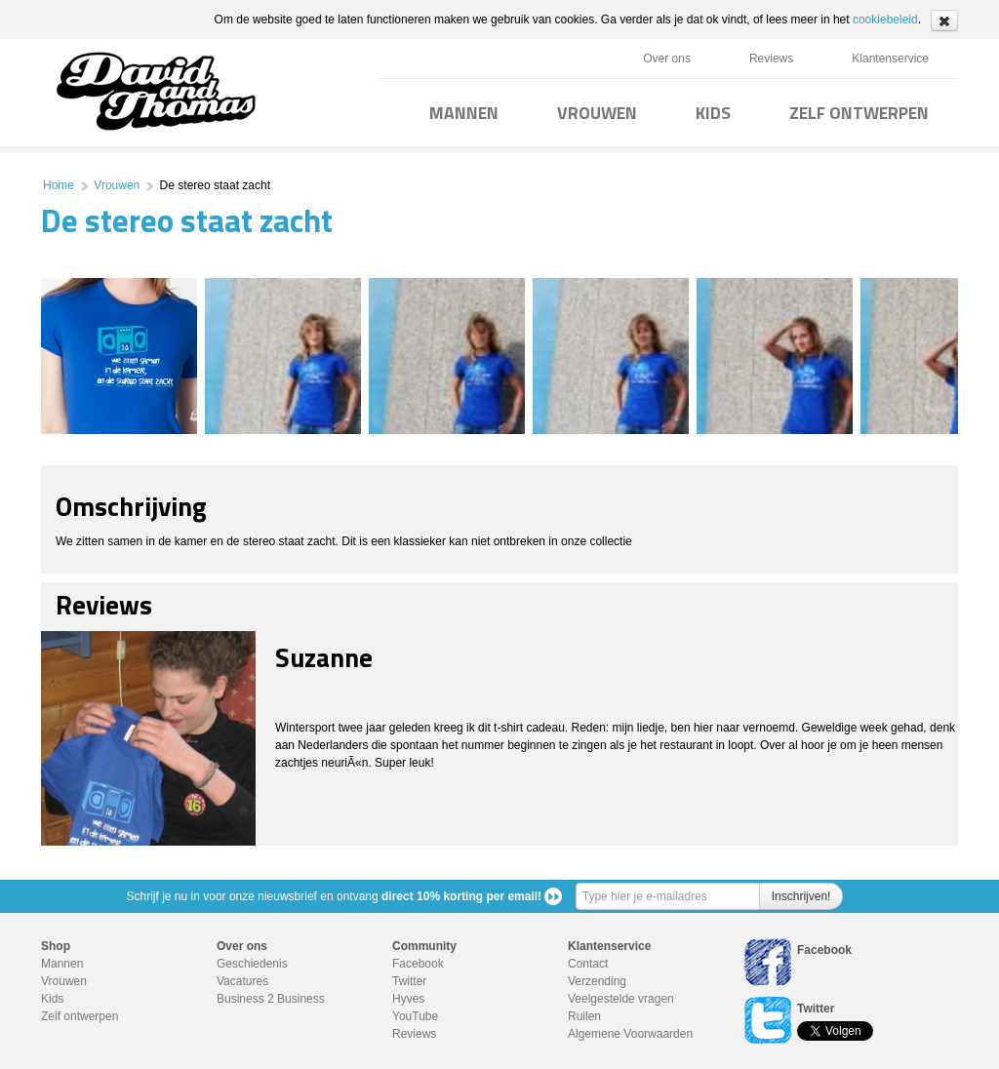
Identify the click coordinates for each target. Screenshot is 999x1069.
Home (58, 185)
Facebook (418, 963)
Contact (588, 963)
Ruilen (584, 1016)
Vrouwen (117, 185)
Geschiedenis (252, 963)
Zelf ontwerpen (79, 1016)
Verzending (597, 981)
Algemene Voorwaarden (630, 1034)
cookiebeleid (885, 19)
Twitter (409, 981)
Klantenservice (890, 58)
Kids (52, 999)
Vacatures (242, 981)
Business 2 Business (271, 999)
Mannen (62, 963)
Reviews (771, 58)
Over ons (667, 58)
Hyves (408, 999)
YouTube (415, 1016)
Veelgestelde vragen (621, 999)
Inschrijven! (801, 896)
